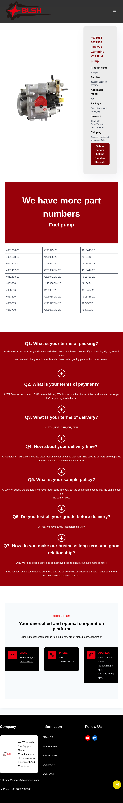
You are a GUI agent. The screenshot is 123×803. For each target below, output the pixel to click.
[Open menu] (114, 11)
